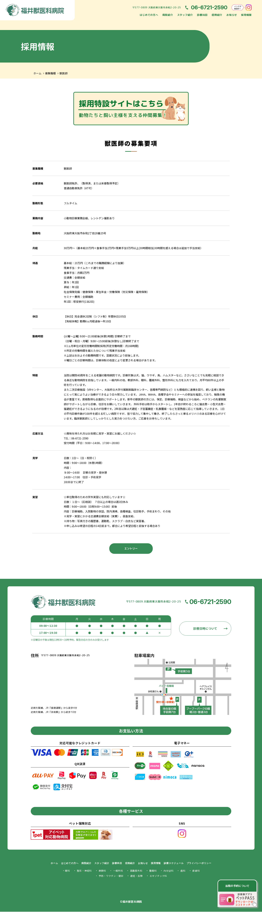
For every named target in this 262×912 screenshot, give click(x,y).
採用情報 (246, 15)
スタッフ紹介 (185, 15)
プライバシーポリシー (199, 863)
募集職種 (50, 73)
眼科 (67, 870)
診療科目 (202, 15)
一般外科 (118, 870)
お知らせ (231, 15)
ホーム (37, 73)
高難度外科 (136, 870)
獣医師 (63, 73)
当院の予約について (237, 886)
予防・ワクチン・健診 (111, 876)
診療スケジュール (173, 863)
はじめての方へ (149, 15)
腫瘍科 (153, 870)
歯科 (182, 870)
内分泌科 (168, 870)
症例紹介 (217, 15)
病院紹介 (167, 15)
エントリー (131, 548)
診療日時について (205, 629)
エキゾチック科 (158, 876)
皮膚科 (196, 870)
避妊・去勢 (136, 876)
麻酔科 (102, 870)
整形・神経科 (84, 870)
